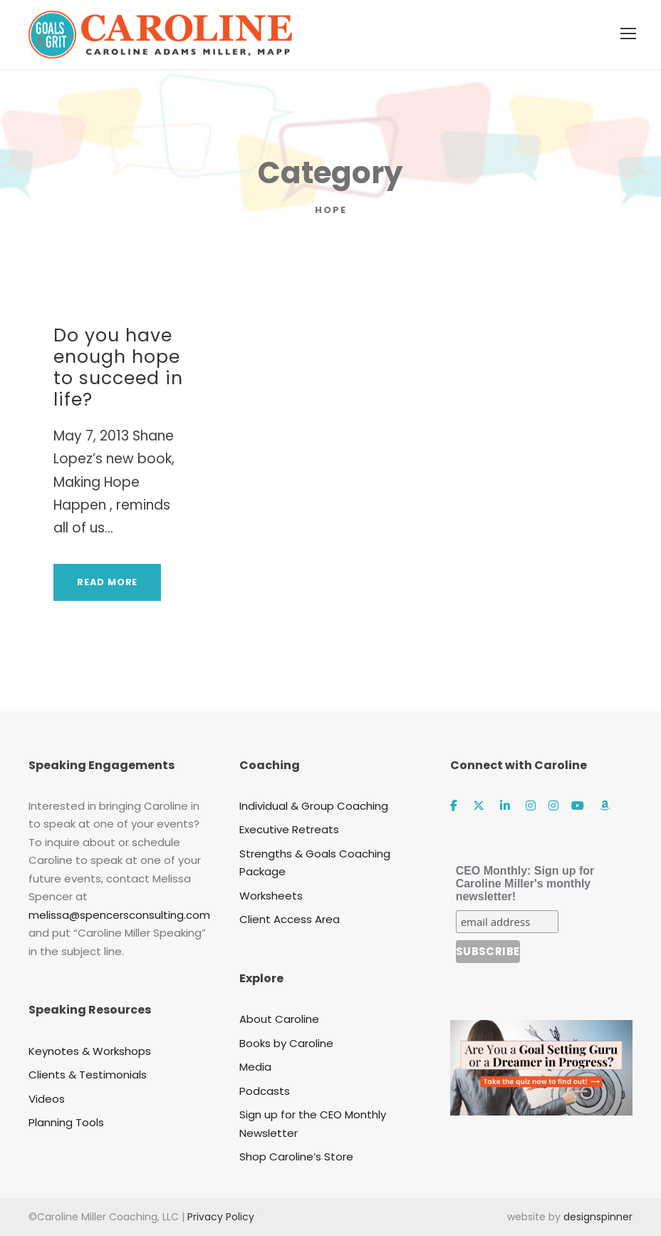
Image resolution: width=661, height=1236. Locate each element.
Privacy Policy (220, 1217)
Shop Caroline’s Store (296, 1156)
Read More (107, 582)
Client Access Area (289, 919)
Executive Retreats (289, 829)
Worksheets (271, 895)
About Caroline (279, 1018)
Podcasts (264, 1090)
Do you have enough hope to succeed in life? (118, 367)
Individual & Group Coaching (313, 805)
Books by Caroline (286, 1043)
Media (255, 1066)
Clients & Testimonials (87, 1074)
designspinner (598, 1217)
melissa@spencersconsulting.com (119, 914)
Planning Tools (66, 1122)
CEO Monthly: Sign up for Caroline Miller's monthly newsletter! (525, 883)
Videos (46, 1098)
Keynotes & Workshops (89, 1051)
